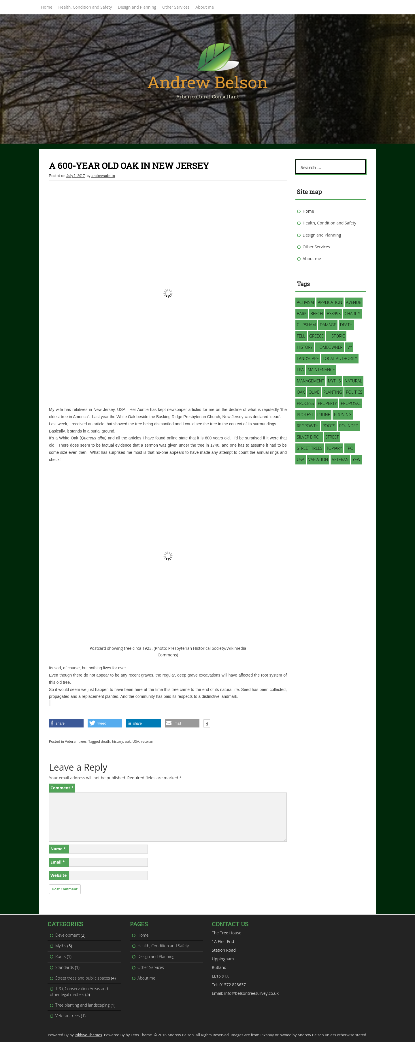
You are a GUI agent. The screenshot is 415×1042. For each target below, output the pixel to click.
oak (128, 741)
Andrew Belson (207, 82)
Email (57, 862)
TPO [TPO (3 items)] (349, 448)
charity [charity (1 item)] (352, 313)
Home (46, 7)
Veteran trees (75, 741)
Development (67, 935)
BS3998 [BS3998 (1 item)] (334, 313)
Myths (60, 945)
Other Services (176, 7)
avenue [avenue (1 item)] (353, 302)
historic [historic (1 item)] (336, 336)
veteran (147, 741)
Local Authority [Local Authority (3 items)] (340, 358)
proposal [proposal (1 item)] (351, 403)
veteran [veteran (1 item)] (340, 459)
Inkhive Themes (88, 1034)
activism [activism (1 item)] (305, 302)
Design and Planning (137, 7)
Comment (61, 787)
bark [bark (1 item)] (302, 313)
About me (204, 7)
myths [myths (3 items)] (334, 381)
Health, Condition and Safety (85, 7)
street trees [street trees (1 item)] (309, 448)
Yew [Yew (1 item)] (356, 459)
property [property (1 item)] (327, 403)
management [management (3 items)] (310, 381)
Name (58, 848)
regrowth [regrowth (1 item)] (307, 425)
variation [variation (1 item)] (318, 459)
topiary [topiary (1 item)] (334, 448)
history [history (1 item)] (305, 347)
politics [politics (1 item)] (354, 392)
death (105, 741)
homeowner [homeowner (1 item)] (330, 347)
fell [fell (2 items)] (301, 336)
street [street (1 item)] (332, 437)
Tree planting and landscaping (82, 1005)
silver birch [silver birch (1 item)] (309, 437)
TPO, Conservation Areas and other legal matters (79, 991)
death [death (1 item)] (346, 324)
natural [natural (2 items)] (353, 381)
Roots (60, 956)
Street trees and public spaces (82, 978)
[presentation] (168, 588)
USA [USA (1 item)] (300, 459)
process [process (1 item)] (305, 403)
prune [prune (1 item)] (323, 414)
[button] (168, 413)
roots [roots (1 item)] (328, 425)
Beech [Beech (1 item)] (316, 313)
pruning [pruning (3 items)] (342, 414)
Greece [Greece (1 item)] (316, 336)
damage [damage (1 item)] (328, 324)
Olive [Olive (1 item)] (314, 392)
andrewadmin (103, 175)
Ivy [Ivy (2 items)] (349, 347)
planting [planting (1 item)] (332, 392)
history (117, 741)
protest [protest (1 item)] (305, 414)
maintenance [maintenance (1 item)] (321, 369)
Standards (64, 967)
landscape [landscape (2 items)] (308, 358)
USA (136, 741)
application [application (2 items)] (330, 302)
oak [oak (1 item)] (301, 392)
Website (58, 875)
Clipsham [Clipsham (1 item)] (306, 324)
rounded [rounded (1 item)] (349, 425)
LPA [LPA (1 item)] (300, 369)
